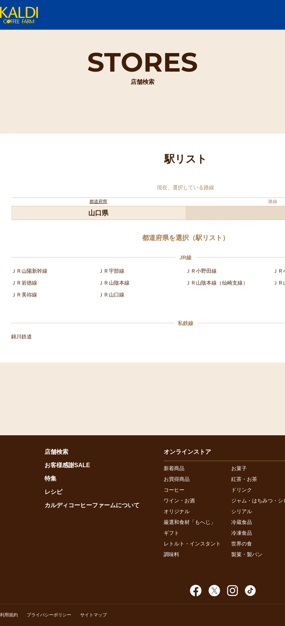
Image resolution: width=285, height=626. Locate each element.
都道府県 (98, 201)
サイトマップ (93, 614)
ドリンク (241, 490)
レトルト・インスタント (192, 544)
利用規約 (9, 614)
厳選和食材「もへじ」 (190, 522)
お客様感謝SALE (67, 465)
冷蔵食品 (241, 522)
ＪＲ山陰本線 (114, 283)
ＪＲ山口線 (111, 295)
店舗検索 (56, 452)
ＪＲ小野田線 (201, 271)
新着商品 (174, 468)
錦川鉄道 (21, 337)
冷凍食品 (241, 533)
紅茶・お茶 (244, 479)
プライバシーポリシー (49, 614)
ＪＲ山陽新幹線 (29, 271)
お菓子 (239, 468)
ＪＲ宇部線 (111, 271)
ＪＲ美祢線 (24, 295)
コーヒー (174, 490)
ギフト (171, 533)
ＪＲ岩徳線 (24, 283)
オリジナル (177, 511)
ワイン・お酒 (179, 501)
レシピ (53, 492)
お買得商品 (177, 479)
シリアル (241, 511)
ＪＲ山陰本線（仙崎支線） (217, 283)
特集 (50, 478)
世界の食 (241, 544)
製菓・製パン (246, 554)
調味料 (171, 554)
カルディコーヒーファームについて (92, 505)
